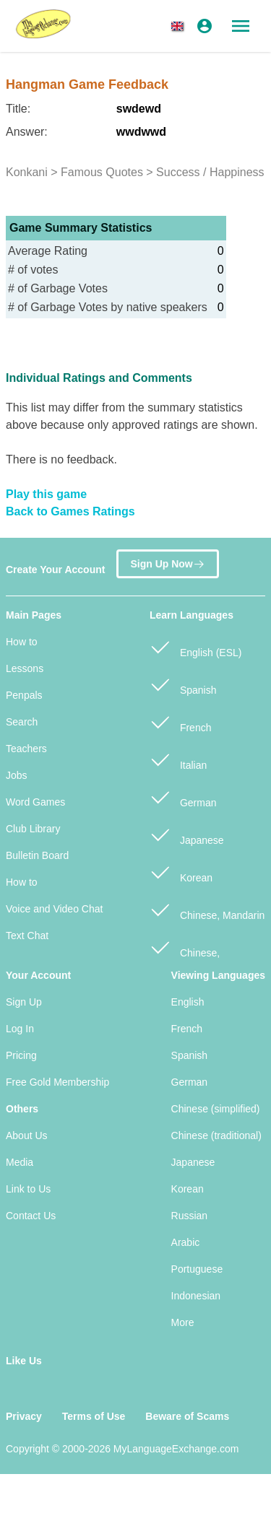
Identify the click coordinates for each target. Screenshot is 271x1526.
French (180, 721)
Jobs (16, 775)
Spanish (183, 684)
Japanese (187, 834)
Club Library (33, 828)
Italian (178, 759)
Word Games (35, 802)
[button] (180, 25)
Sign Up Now (167, 563)
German (183, 796)
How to (22, 642)
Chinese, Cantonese (185, 954)
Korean (181, 872)
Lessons (24, 668)
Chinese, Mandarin (207, 909)
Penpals (24, 695)
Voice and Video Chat (54, 909)
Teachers (26, 748)
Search (22, 722)
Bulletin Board (37, 855)
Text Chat (27, 935)
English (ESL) (195, 646)
